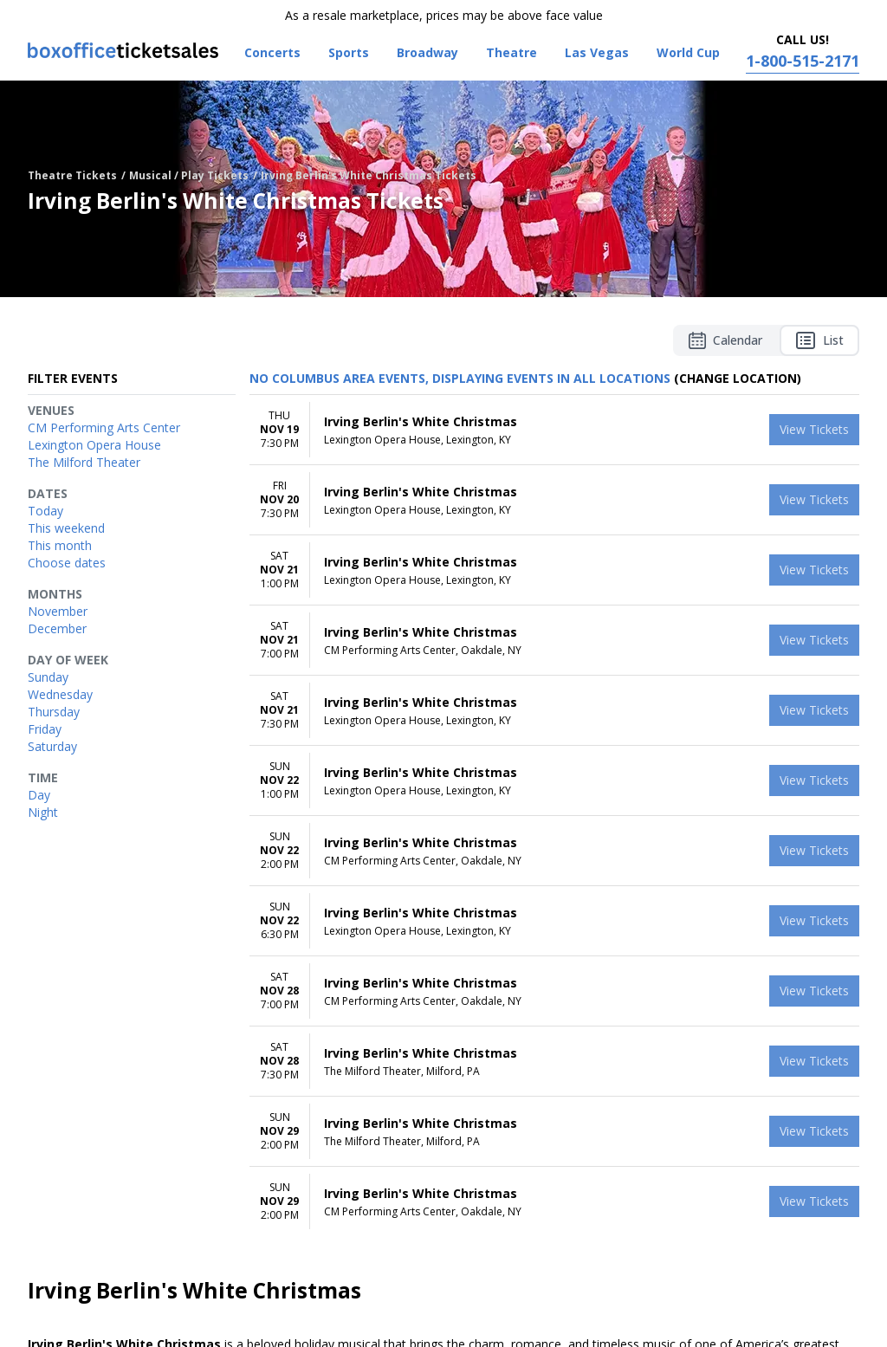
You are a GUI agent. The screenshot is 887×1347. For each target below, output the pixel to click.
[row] (554, 430)
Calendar (725, 340)
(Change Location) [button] (737, 378)
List (819, 340)
